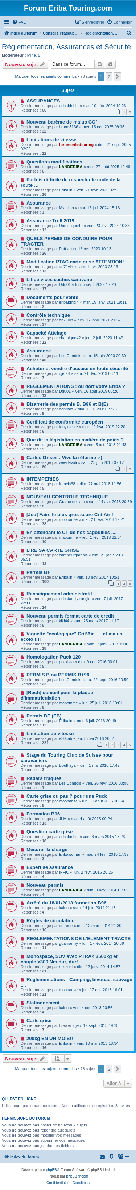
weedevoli (68, 462)
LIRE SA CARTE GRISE (52, 550)
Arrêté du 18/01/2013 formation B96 (66, 903)
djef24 (64, 373)
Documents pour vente (52, 297)
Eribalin (66, 190)
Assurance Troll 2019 (50, 220)
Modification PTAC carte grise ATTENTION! (75, 261)
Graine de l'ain (72, 501)
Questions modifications (54, 162)
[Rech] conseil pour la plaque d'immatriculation (57, 695)
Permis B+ (38, 572)
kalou (64, 908)
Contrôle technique (48, 315)
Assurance (38, 203)
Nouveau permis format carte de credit (70, 616)
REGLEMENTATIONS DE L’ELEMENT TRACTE (78, 938)
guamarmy (68, 943)
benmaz (66, 409)
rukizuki (66, 966)
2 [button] (109, 76)
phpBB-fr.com (77, 1176)
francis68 (67, 484)
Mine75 (33, 55)
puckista (66, 662)
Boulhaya (67, 765)
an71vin (66, 266)
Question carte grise (49, 831)
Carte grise (38, 1020)
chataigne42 (70, 338)
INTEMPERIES (42, 479)
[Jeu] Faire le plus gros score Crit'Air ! (69, 514)
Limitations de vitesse (51, 139)
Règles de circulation (50, 920)
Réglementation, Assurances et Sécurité (66, 47)
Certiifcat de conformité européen (64, 422)
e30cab (65, 738)
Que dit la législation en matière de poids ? (75, 439)
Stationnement (43, 1002)
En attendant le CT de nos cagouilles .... (71, 532)
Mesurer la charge (46, 849)
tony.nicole (68, 427)
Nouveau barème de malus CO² (61, 122)
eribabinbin (69, 106)
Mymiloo (66, 208)
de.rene (66, 925)
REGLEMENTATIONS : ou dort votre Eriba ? (75, 386)
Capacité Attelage (46, 333)
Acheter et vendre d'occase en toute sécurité (77, 368)
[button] (117, 76)
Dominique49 (71, 225)
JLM (63, 819)
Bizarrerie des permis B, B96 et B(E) (67, 404)
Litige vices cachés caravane (59, 279)
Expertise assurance (49, 867)
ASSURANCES (43, 101)
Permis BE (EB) (44, 716)
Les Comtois (70, 355)
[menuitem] (19, 22)
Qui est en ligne (19, 1099)
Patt (62, 249)
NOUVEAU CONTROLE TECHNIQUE (67, 496)
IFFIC (64, 872)
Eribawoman (70, 854)
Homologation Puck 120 (53, 657)
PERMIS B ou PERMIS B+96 (57, 674)
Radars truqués (44, 778)
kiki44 (64, 621)
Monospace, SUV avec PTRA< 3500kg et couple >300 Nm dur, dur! (69, 959)
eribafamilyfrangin (75, 598)
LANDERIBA (71, 167)
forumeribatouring (76, 144)
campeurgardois (73, 555)
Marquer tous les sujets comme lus (46, 76)
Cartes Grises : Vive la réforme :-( (64, 457)
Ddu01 (65, 284)
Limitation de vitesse (50, 733)
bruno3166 (68, 127)
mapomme (68, 537)
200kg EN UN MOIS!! (49, 1038)
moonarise (68, 519)
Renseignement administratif (59, 593)
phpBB (51, 1170)
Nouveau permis (45, 885)
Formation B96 (43, 814)
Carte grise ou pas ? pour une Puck (66, 796)
